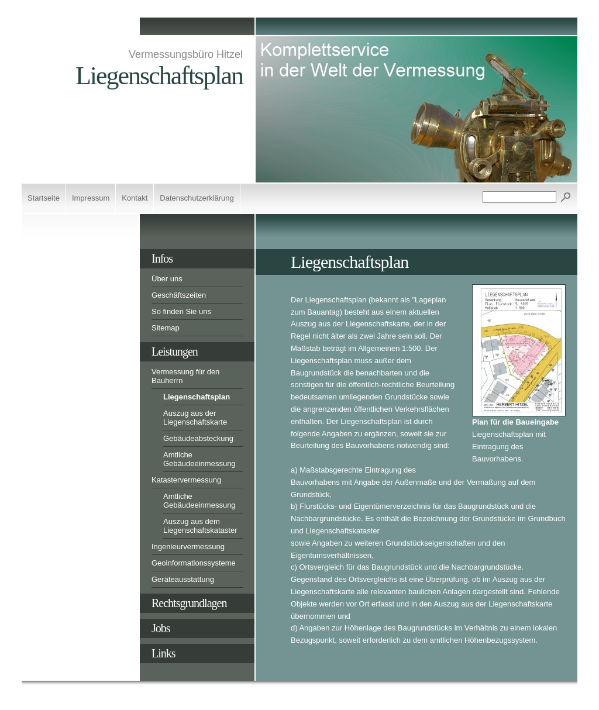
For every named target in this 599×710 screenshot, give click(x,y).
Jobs (161, 628)
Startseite (43, 198)
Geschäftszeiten (179, 295)
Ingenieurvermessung (188, 546)
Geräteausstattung (183, 579)
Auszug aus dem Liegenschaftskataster (200, 526)
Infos (162, 258)
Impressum (90, 198)
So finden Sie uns (181, 311)
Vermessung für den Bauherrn (185, 376)
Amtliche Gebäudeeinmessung (199, 459)
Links (163, 653)
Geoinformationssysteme (194, 563)
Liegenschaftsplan (196, 396)
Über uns (167, 278)
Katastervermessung (186, 479)
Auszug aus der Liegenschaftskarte (195, 417)
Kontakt (134, 198)
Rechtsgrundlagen (189, 603)
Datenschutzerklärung (196, 198)
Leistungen (175, 351)
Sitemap (166, 327)
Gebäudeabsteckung (198, 438)
